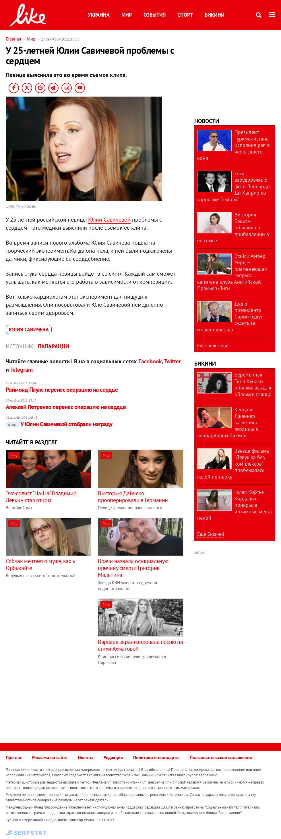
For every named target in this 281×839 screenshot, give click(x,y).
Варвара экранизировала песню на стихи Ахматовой (140, 645)
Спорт (185, 14)
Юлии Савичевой (109, 219)
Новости (206, 121)
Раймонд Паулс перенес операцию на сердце (62, 389)
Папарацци (53, 346)
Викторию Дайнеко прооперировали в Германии (133, 496)
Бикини (214, 14)
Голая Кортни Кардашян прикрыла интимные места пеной (234, 505)
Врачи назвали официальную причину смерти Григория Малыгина (133, 568)
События (155, 14)
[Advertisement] (54, 638)
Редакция (113, 757)
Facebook (150, 361)
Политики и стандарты (156, 757)
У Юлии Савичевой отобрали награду (59, 424)
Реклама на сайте (49, 757)
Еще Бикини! (210, 534)
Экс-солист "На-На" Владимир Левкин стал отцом (41, 496)
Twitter (172, 361)
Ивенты (85, 757)
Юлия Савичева (29, 329)
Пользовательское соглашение (221, 757)
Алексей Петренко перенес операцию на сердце (66, 407)
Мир (126, 14)
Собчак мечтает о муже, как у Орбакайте (40, 564)
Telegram (21, 369)
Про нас (14, 757)
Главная (13, 39)
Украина (99, 14)
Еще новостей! (212, 345)
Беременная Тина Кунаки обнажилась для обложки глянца (253, 384)
